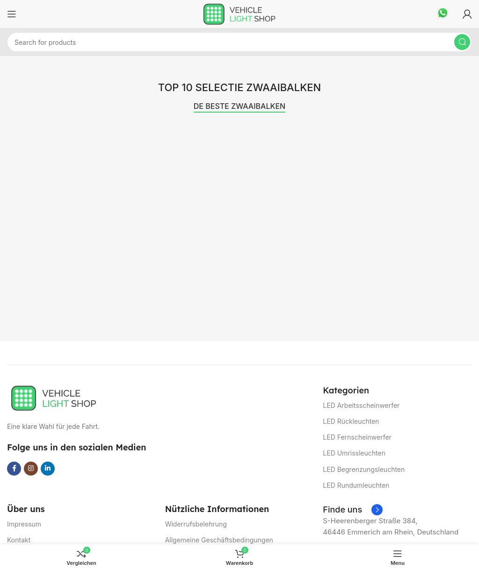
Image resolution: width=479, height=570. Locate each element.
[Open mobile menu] (11, 14)
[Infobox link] (443, 14)
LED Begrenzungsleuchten (364, 469)
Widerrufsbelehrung (196, 524)
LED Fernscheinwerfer (357, 437)
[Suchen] (239, 42)
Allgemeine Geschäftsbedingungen (219, 540)
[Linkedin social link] (48, 469)
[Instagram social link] (31, 469)
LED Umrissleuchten (354, 453)
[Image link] (54, 397)
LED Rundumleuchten (356, 485)
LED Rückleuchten (351, 421)
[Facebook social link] (14, 469)
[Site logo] (239, 13)
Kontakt (18, 540)
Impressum (24, 524)
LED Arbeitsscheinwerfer (361, 405)
